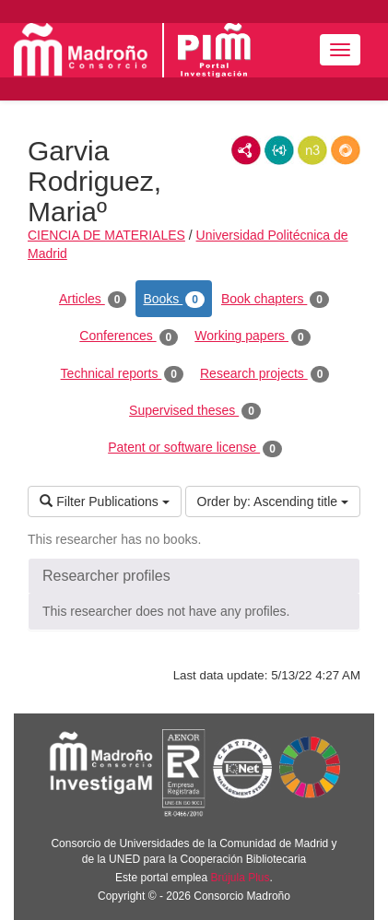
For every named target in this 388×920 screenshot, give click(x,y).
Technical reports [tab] (122, 374)
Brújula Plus (240, 877)
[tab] (194, 576)
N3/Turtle (312, 150)
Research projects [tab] (264, 374)
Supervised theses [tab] (195, 411)
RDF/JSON (345, 150)
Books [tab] (174, 299)
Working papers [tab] (252, 336)
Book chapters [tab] (275, 299)
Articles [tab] (92, 299)
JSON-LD (279, 150)
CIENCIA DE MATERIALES (106, 235)
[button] (194, 576)
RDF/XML (246, 150)
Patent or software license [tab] (195, 448)
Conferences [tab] (128, 336)
